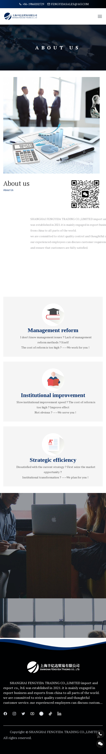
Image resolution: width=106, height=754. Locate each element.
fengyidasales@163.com (68, 4)
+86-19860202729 (31, 4)
